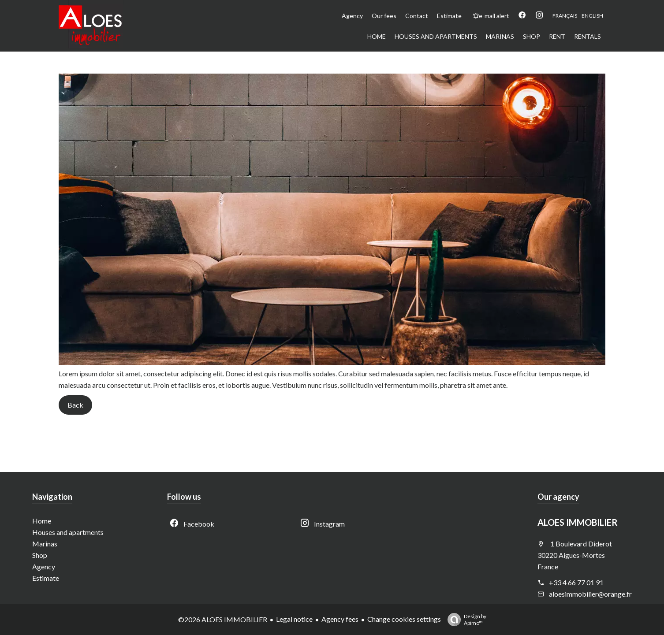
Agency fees (339, 619)
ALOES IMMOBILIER (577, 522)
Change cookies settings (404, 619)
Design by (464, 619)
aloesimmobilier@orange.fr (590, 594)
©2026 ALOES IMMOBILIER (222, 619)
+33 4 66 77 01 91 (576, 582)
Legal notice (294, 619)
